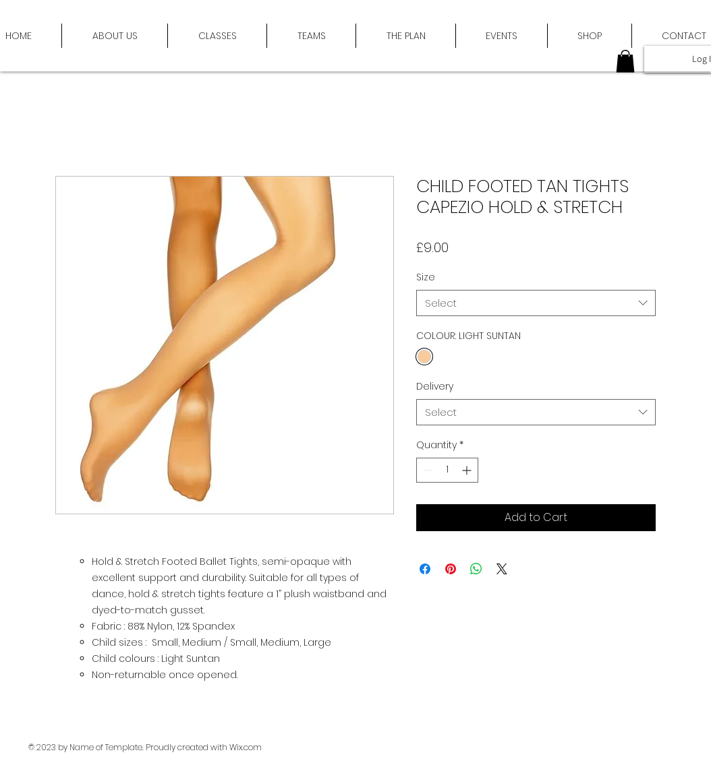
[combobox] (536, 303)
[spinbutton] (447, 470)
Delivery (434, 386)
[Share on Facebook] (425, 569)
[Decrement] (426, 470)
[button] (625, 61)
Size (425, 277)
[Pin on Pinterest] (451, 569)
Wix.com (245, 747)
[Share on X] (502, 569)
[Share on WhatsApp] (476, 569)
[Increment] (467, 470)
